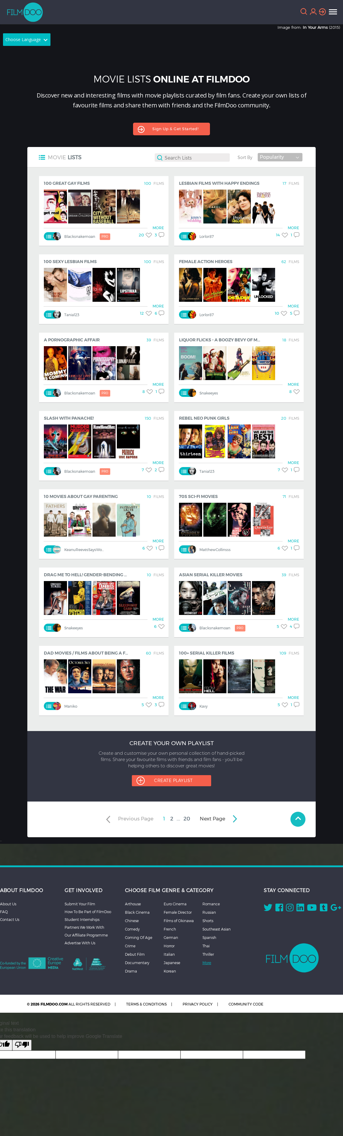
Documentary (137, 963)
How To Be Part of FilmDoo (88, 912)
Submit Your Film (80, 904)
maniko (70, 706)
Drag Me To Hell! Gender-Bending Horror (93, 574)
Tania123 (71, 315)
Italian (169, 954)
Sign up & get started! (175, 128)
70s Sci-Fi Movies (198, 496)
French (170, 929)
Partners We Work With (84, 927)
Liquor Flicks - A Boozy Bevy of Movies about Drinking (244, 340)
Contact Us (9, 919)
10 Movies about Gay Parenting (81, 496)
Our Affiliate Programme (86, 935)
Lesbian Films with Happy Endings (219, 183)
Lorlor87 (206, 236)
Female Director (178, 912)
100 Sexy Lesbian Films (70, 261)
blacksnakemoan (87, 236)
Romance (211, 904)
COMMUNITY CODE (246, 1004)
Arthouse (133, 904)
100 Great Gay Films (67, 183)
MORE (158, 228)
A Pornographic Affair (72, 340)
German (171, 937)
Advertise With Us (80, 943)
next (212, 819)
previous (136, 819)
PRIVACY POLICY (198, 1004)
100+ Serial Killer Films (206, 653)
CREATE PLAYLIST (173, 780)
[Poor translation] (22, 1045)
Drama (131, 971)
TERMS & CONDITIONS (146, 1004)
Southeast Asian (216, 929)
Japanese (172, 963)
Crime (130, 946)
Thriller (208, 954)
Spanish (209, 937)
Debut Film (135, 954)
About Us (8, 904)
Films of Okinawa (179, 921)
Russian (209, 912)
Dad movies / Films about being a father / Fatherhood (108, 653)
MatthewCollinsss (215, 549)
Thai (206, 946)
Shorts (207, 921)
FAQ (4, 912)
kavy (203, 706)
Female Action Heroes (205, 261)
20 (187, 819)
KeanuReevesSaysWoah (85, 549)
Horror (169, 946)
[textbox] (196, 158)
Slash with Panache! (69, 418)
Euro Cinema (175, 904)
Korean (170, 971)
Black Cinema (137, 912)
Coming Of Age (138, 937)
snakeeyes (208, 393)
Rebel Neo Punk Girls (204, 418)
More (206, 963)
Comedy (132, 929)
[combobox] (192, 159)
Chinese (132, 921)
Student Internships (82, 919)
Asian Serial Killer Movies (210, 574)
